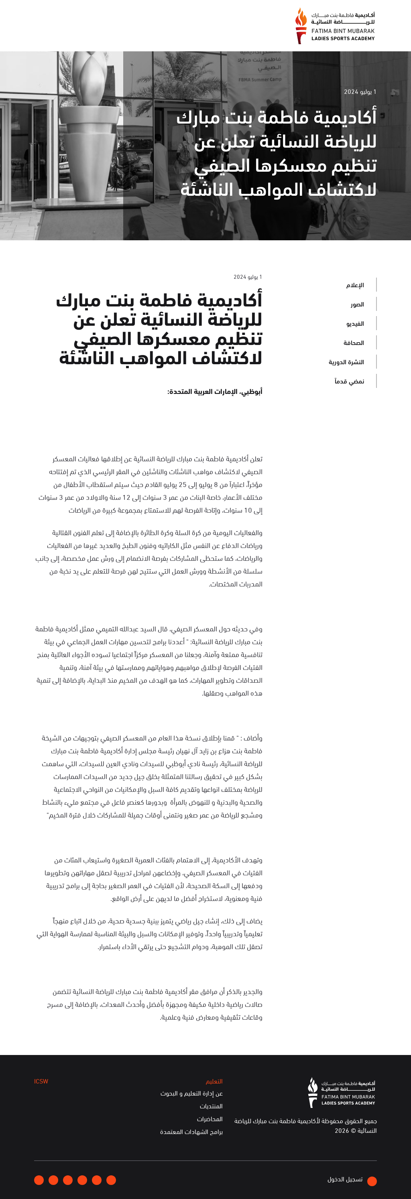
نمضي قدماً (349, 380)
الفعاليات (172, 35)
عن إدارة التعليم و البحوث (192, 1093)
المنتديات (211, 1106)
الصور (357, 303)
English (66, 14)
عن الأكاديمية (245, 35)
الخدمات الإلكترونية (62, 35)
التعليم (138, 35)
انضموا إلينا (132, 14)
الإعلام (206, 35)
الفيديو (355, 323)
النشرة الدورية (346, 361)
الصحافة (354, 342)
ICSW (108, 35)
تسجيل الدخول (352, 1180)
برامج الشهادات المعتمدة (191, 1131)
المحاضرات (210, 1119)
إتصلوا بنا (98, 14)
